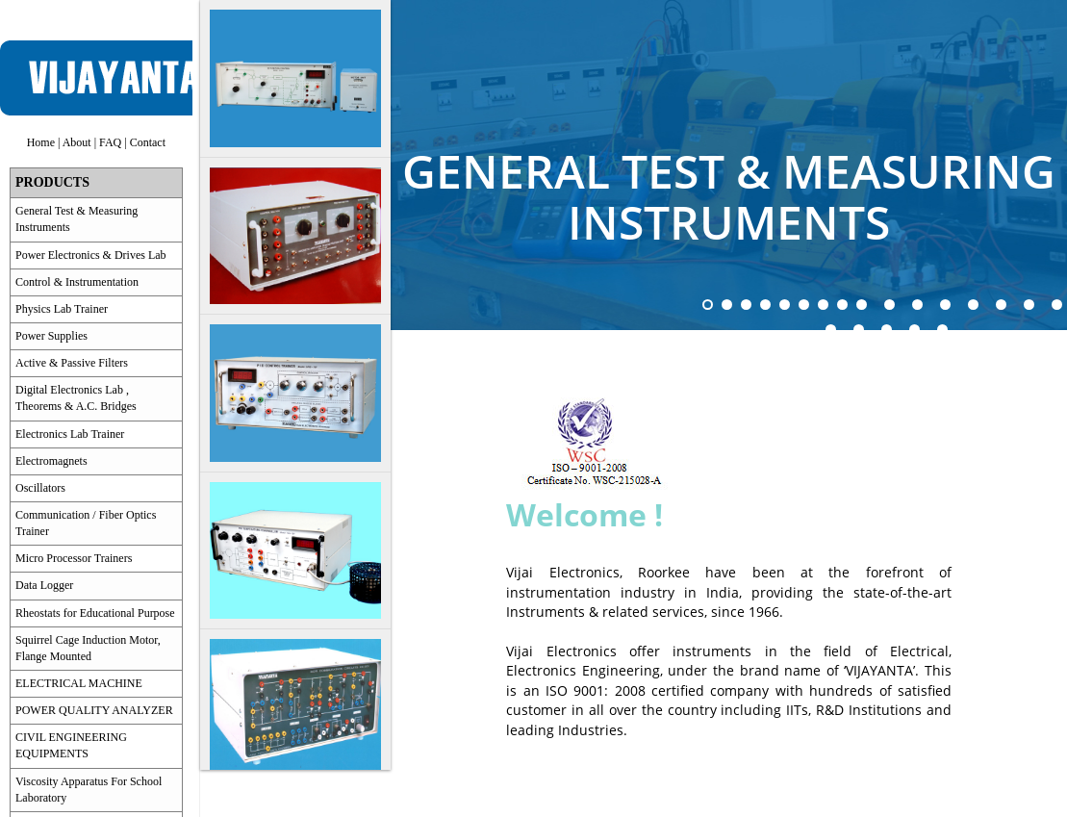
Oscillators (40, 488)
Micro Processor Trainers (73, 558)
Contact (147, 142)
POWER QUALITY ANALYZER (94, 710)
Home (41, 142)
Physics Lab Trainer (61, 309)
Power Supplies (51, 336)
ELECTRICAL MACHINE (78, 683)
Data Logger (44, 585)
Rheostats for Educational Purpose (95, 613)
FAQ (110, 142)
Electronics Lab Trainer (69, 434)
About (77, 142)
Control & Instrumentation (77, 282)
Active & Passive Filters (71, 363)
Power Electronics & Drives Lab (90, 255)
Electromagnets (51, 461)
